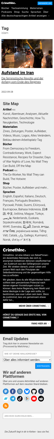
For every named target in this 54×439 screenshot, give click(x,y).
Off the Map (23, 166)
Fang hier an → (41, 323)
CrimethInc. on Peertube (27, 399)
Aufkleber (40, 131)
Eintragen (43, 366)
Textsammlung (19, 8)
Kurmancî (41, 235)
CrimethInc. (8, 2)
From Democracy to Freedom (21, 148)
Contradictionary (13, 153)
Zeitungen (17, 131)
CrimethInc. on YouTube (34, 399)
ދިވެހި (20, 235)
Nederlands (20, 218)
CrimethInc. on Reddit (41, 399)
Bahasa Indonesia (29, 209)
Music (16, 135)
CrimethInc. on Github (34, 391)
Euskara (34, 218)
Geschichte (26, 118)
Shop (17, 12)
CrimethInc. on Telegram (13, 399)
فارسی (7, 218)
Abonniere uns (45, 3)
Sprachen (36, 12)
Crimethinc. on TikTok (20, 399)
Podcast (8, 170)
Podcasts (6, 12)
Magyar (29, 213)
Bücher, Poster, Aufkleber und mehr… (26, 187)
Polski (18, 205)
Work (28, 153)
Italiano (29, 196)
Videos (7, 135)
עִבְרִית (45, 226)
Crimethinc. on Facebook (13, 391)
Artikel (7, 109)
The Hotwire (18, 179)
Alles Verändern (40, 135)
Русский (8, 205)
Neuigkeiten (10, 122)
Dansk (36, 226)
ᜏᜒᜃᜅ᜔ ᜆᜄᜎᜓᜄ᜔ (21, 239)
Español (18, 196)
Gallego (29, 235)
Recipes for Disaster (30, 157)
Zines (6, 131)
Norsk (6, 239)
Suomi (28, 205)
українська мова (27, 231)
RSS (13, 110)
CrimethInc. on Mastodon (6, 391)
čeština (18, 213)
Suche (25, 12)
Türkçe (39, 213)
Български (10, 209)
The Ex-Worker (12, 174)
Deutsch (40, 196)
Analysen (31, 114)
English (7, 196)
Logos (25, 135)
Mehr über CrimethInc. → (34, 306)
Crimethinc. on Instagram (20, 391)
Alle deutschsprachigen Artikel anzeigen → (25, 15)
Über (45, 12)
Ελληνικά (39, 205)
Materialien (36, 8)
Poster (29, 131)
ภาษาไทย (9, 231)
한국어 (27, 222)
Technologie (26, 122)
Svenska (16, 226)
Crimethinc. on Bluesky (27, 391)
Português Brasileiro (27, 200)
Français (8, 200)
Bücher (5, 8)
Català (13, 235)
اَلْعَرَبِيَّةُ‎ (27, 226)
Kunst (6, 114)
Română (38, 222)
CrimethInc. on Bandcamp (6, 399)
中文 (10, 213)
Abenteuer (18, 114)
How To (39, 118)
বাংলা (6, 226)
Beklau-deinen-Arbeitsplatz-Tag (22, 140)
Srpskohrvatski (12, 222)
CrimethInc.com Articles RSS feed (6, 406)
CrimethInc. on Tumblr (41, 391)
